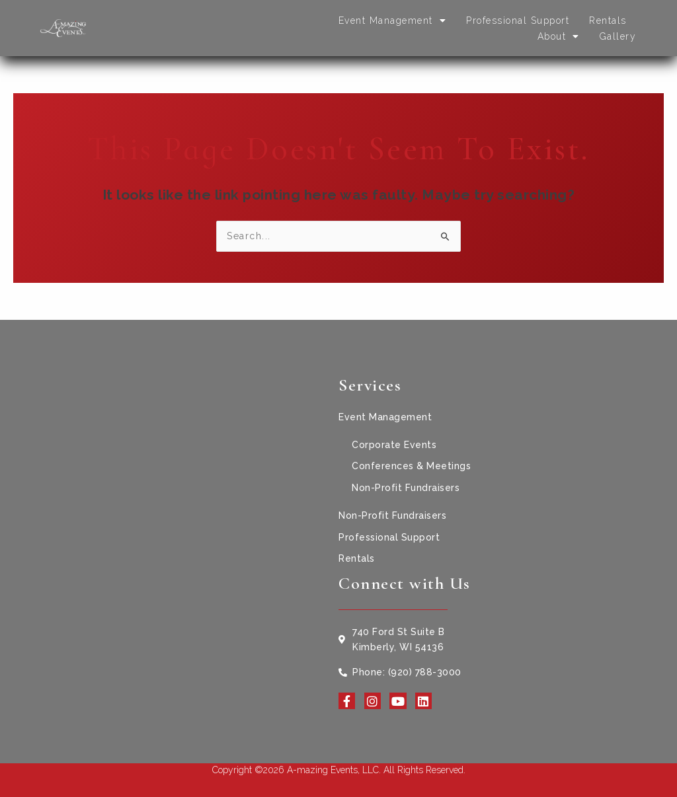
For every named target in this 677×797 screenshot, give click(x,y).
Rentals (608, 20)
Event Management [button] (392, 20)
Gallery (618, 36)
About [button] (559, 36)
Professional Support (517, 20)
